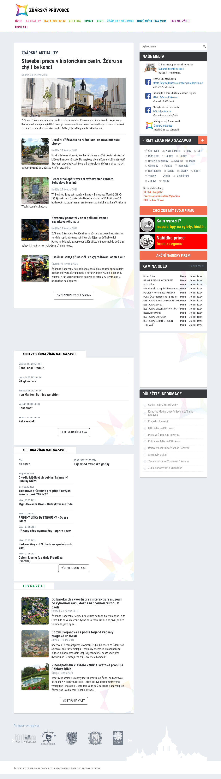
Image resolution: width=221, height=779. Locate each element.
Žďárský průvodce (162, 111)
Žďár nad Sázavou (120, 21)
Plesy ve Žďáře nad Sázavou (163, 435)
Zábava (152, 180)
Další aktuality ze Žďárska (74, 295)
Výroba (166, 175)
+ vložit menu (196, 266)
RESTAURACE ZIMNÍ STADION (158, 320)
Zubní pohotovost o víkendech (165, 468)
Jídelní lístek (195, 276)
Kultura (75, 21)
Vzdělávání (183, 175)
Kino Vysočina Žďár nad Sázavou (50, 354)
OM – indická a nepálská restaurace (161, 288)
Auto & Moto (173, 150)
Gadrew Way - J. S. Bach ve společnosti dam (45, 546)
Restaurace (154, 170)
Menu (183, 276)
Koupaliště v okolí (158, 421)
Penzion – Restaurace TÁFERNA (159, 292)
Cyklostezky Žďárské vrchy (163, 405)
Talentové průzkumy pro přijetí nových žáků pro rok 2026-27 (45, 492)
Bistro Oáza (149, 276)
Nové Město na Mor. (152, 21)
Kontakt (21, 27)
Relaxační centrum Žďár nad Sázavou (168, 448)
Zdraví (166, 180)
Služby (184, 170)
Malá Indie (148, 284)
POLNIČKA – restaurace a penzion (160, 296)
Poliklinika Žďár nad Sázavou (164, 441)
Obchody (153, 165)
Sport (88, 21)
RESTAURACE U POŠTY (154, 316)
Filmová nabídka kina (74, 432)
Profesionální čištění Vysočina (161, 196)
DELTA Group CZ (153, 192)
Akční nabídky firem (173, 255)
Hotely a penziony (158, 160)
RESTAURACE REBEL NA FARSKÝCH (160, 308)
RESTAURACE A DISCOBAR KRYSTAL (161, 300)
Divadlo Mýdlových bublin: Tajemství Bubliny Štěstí (43, 479)
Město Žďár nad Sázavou (165, 97)
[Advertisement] (173, 360)
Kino (100, 21)
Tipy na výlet (180, 21)
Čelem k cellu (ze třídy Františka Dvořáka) (41, 559)
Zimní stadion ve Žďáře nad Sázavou (168, 461)
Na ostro (24, 464)
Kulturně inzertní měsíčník (171, 68)
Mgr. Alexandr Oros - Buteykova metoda (46, 504)
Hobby (183, 155)
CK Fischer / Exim (153, 200)
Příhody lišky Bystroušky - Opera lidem (45, 531)
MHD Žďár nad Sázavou (161, 428)
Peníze (168, 165)
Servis (170, 170)
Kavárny (178, 160)
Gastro (169, 155)
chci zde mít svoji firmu (173, 210)
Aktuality (33, 21)
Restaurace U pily (152, 312)
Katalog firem (54, 21)
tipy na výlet (33, 586)
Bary (189, 150)
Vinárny (152, 175)
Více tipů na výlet (74, 700)
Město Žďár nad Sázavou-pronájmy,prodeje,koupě (178, 83)
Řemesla (183, 165)
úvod (18, 21)
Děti (200, 150)
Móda (192, 160)
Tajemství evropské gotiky (92, 464)
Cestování (153, 150)
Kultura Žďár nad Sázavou (45, 450)
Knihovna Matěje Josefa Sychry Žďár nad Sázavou (170, 413)
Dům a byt (153, 155)
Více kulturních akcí (73, 568)
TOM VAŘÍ (148, 324)
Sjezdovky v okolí (157, 454)
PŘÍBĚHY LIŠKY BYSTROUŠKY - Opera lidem (43, 519)
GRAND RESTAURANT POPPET (158, 280)
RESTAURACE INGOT (153, 304)
